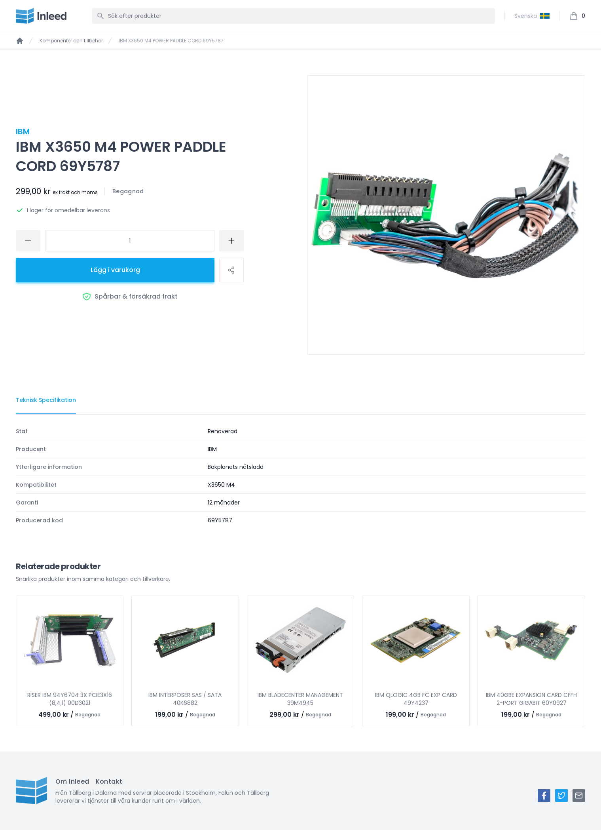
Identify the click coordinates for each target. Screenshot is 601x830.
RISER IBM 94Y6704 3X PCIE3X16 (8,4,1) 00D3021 (69, 699)
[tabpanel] (300, 476)
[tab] (46, 400)
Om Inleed (72, 781)
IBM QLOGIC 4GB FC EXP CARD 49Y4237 (416, 699)
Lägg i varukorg (115, 269)
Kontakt (109, 781)
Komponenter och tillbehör (71, 41)
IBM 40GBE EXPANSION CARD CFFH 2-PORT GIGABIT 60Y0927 (531, 699)
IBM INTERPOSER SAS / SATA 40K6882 (185, 699)
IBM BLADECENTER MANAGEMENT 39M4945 (300, 699)
